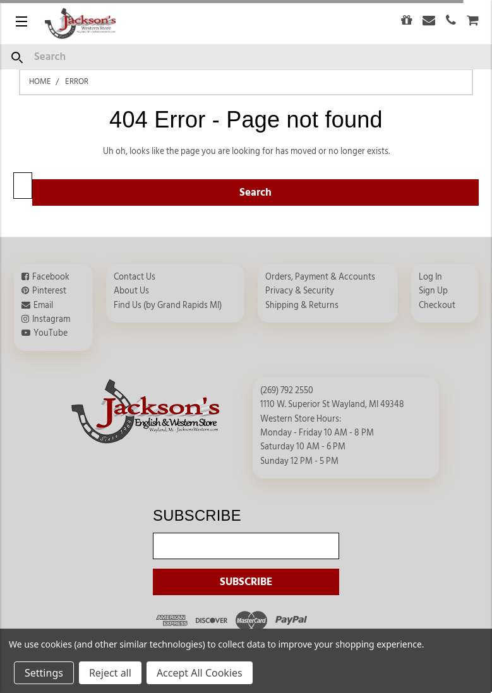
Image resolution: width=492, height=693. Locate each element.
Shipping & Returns (302, 305)
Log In (430, 277)
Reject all (110, 673)
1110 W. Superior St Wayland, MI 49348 (332, 404)
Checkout (437, 305)
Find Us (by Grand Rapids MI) (168, 305)
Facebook (50, 277)
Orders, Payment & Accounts (320, 277)
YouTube (50, 333)
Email (43, 305)
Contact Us (134, 277)
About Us (131, 291)
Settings (44, 673)
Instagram (51, 319)
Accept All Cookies (200, 673)
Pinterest (49, 291)
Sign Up (433, 291)
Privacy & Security (299, 291)
